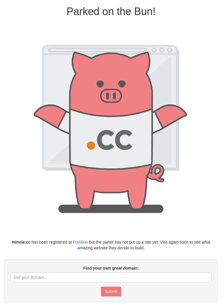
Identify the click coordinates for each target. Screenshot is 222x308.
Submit (111, 291)
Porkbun (80, 242)
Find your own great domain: (111, 268)
